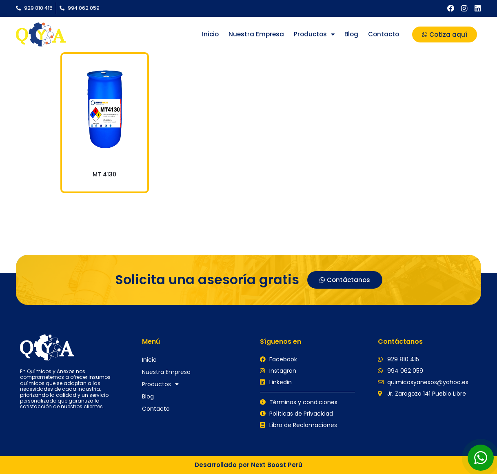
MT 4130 (104, 174)
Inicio (210, 34)
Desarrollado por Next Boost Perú (248, 465)
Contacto (383, 34)
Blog (351, 34)
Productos (314, 34)
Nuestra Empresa (256, 34)
